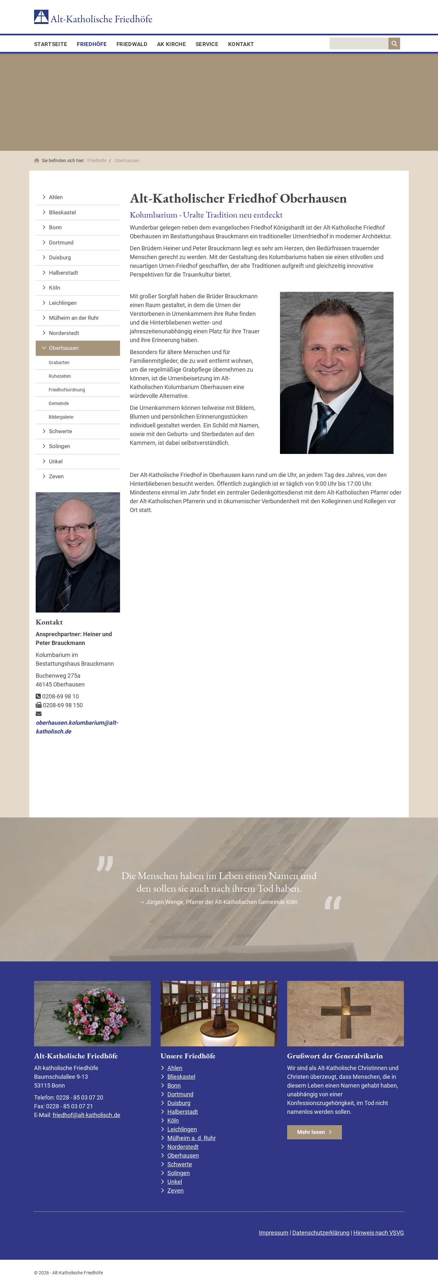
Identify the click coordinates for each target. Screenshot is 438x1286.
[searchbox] (359, 43)
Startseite (50, 44)
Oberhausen (127, 160)
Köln (54, 287)
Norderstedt (64, 333)
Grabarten (59, 362)
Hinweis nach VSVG (378, 1232)
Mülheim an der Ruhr (74, 318)
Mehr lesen (311, 1132)
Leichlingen (63, 303)
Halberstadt (63, 272)
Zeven (56, 476)
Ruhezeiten (60, 376)
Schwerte (60, 431)
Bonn (55, 227)
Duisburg (60, 257)
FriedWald (131, 44)
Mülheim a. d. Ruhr (191, 1138)
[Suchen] (394, 43)
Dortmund (61, 242)
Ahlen (56, 197)
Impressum (273, 1232)
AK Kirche (171, 44)
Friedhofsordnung (67, 389)
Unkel (56, 461)
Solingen (59, 446)
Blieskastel (62, 212)
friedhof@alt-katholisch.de (86, 1115)
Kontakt (241, 44)
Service (207, 44)
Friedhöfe (92, 44)
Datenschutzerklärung (320, 1232)
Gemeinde (59, 403)
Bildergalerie (61, 417)
